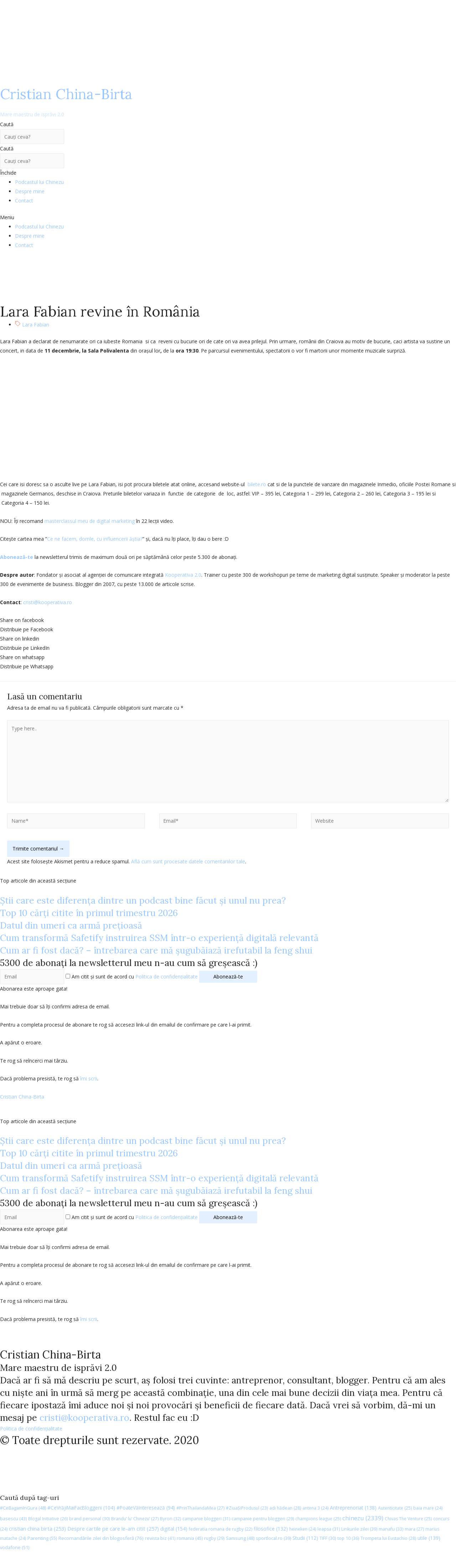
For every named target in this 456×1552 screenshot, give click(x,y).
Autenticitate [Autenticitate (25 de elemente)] (395, 1508)
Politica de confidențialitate (166, 976)
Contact (24, 200)
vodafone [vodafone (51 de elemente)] (14, 1547)
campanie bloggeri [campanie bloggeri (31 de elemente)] (206, 1519)
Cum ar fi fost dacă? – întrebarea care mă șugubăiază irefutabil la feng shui (156, 950)
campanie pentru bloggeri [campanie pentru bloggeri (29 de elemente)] (263, 1519)
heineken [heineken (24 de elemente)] (302, 1529)
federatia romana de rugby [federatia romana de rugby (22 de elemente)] (220, 1529)
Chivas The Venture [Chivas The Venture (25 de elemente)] (408, 1519)
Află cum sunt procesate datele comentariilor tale (188, 861)
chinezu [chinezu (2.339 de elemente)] (362, 1518)
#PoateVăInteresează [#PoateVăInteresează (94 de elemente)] (145, 1508)
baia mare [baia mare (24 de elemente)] (427, 1508)
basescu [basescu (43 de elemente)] (13, 1518)
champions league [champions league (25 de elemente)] (318, 1519)
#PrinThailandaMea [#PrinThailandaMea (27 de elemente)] (200, 1508)
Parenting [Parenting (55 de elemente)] (42, 1538)
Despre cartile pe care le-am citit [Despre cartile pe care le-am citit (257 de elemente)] (113, 1528)
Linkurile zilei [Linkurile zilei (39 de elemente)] (359, 1529)
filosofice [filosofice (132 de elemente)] (271, 1528)
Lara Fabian (35, 324)
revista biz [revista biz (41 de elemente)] (160, 1538)
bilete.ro (257, 484)
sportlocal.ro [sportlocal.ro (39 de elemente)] (273, 1538)
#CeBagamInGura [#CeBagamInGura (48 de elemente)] (23, 1508)
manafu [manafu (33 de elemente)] (391, 1529)
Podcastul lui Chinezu (39, 182)
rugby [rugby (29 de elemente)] (214, 1538)
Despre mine (30, 191)
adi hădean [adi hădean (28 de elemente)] (285, 1508)
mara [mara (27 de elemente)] (414, 1529)
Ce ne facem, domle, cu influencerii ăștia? (94, 538)
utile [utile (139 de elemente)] (429, 1538)
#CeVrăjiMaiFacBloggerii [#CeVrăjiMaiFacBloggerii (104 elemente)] (81, 1507)
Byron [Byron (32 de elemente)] (170, 1519)
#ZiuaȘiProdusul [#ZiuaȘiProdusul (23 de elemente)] (247, 1508)
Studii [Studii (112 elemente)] (305, 1538)
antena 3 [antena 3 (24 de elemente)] (315, 1508)
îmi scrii (88, 1078)
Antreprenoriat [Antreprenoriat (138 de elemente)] (353, 1507)
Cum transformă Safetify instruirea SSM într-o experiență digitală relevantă (159, 938)
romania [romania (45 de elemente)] (190, 1538)
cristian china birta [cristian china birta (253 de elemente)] (37, 1528)
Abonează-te (16, 557)
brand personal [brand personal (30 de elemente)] (89, 1519)
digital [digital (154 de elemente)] (173, 1528)
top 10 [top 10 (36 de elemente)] (348, 1538)
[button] (228, 217)
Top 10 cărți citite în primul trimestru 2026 (89, 913)
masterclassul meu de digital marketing (90, 521)
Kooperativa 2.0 (183, 574)
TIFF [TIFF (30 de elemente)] (328, 1538)
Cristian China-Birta (66, 101)
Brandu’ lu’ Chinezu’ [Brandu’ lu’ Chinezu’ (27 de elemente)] (135, 1519)
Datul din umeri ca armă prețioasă (71, 925)
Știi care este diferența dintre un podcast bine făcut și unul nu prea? (143, 900)
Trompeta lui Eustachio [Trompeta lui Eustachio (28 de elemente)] (388, 1538)
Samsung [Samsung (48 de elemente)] (240, 1538)
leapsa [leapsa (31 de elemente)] (328, 1529)
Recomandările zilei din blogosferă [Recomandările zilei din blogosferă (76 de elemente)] (101, 1538)
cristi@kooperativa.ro (47, 602)
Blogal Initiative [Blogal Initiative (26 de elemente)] (48, 1519)
